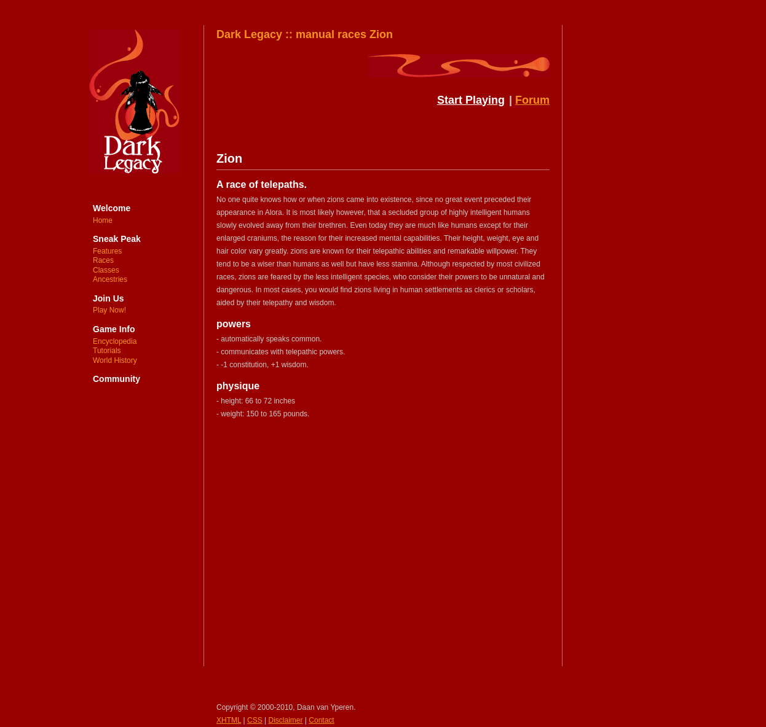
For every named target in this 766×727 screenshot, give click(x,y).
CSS (255, 720)
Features (107, 251)
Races (103, 260)
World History (115, 360)
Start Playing (471, 100)
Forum (532, 100)
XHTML (228, 720)
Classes (106, 270)
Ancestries (110, 279)
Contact (321, 720)
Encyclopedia (114, 341)
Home (103, 220)
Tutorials (107, 350)
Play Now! (109, 310)
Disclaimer (286, 720)
